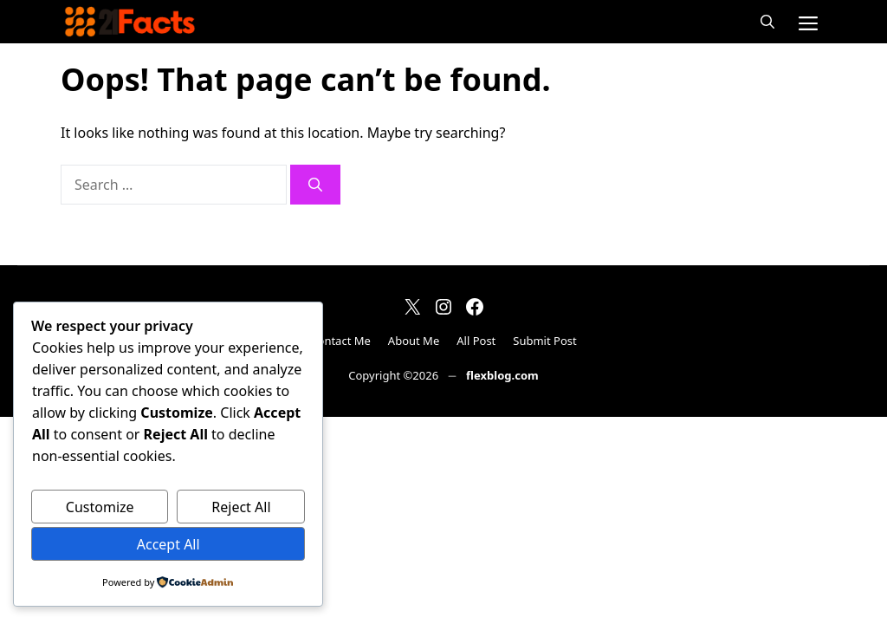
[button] (767, 21)
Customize (100, 507)
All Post (475, 340)
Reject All (240, 507)
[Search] (315, 185)
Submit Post (544, 340)
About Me (413, 340)
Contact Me (340, 340)
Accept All (168, 544)
